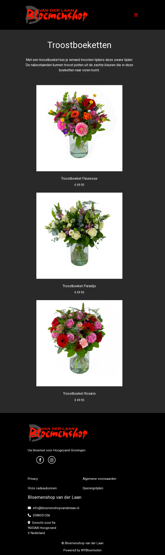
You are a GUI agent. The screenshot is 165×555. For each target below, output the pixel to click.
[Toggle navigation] (136, 15)
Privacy (33, 479)
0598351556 (39, 515)
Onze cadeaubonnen (42, 488)
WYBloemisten (91, 550)
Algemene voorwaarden (99, 479)
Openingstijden (93, 488)
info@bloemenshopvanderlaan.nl (53, 508)
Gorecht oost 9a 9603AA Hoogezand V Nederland (42, 528)
